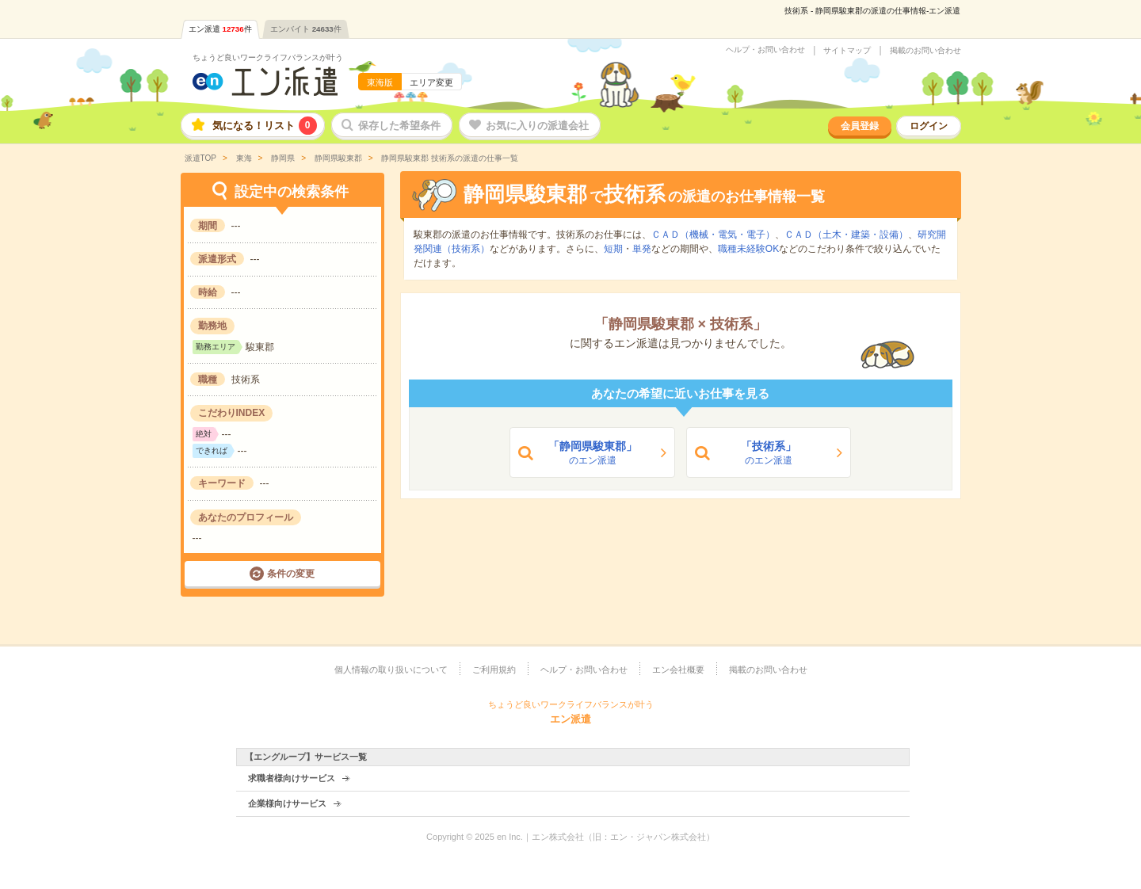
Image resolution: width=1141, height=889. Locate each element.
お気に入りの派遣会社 (537, 126)
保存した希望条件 (399, 126)
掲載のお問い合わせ (925, 51)
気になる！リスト (264, 125)
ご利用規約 (494, 669)
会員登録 (860, 126)
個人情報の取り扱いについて (391, 669)
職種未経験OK (748, 248)
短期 (613, 248)
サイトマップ (847, 51)
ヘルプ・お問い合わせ (765, 50)
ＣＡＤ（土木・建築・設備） (846, 234)
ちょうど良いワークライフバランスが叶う (268, 57)
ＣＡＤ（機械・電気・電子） (713, 234)
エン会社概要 (678, 669)
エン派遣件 (220, 29)
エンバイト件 (306, 29)
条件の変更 (291, 573)
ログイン (929, 126)
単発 (641, 248)
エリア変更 (431, 82)
